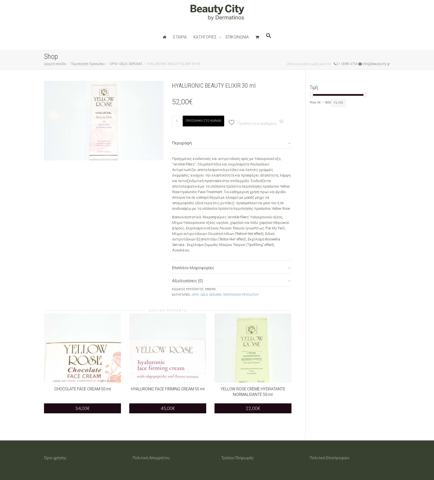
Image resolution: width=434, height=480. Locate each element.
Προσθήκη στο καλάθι (203, 121)
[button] (269, 37)
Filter (338, 103)
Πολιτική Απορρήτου (151, 458)
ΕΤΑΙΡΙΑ (180, 37)
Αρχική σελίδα (55, 64)
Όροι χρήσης (55, 458)
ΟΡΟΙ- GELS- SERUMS (126, 64)
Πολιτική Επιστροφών (329, 458)
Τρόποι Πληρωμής (237, 458)
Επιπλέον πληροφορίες (193, 268)
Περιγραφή (182, 143)
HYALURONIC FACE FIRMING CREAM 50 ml (168, 389)
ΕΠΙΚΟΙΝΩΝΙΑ (237, 37)
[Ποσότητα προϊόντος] (177, 121)
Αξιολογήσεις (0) (187, 281)
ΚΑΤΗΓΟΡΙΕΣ (205, 37)
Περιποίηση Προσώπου (88, 64)
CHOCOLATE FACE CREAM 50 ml (82, 389)
